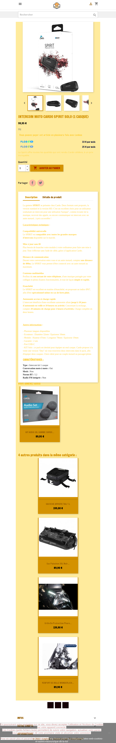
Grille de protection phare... (58, 623)
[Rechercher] (58, 14)
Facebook (50, 705)
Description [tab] (31, 197)
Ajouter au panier (46, 168)
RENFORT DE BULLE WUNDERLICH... (58, 682)
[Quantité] (22, 168)
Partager (32, 183)
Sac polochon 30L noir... (58, 563)
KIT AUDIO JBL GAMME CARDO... (39, 432)
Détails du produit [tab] (52, 197)
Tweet (40, 183)
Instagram (65, 705)
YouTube (58, 705)
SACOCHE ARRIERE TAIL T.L (58, 504)
